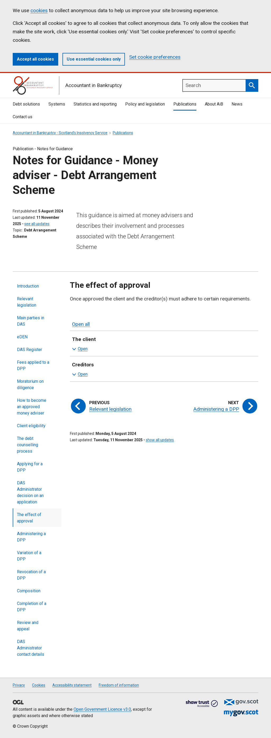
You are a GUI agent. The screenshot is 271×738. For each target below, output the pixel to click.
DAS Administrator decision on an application (30, 492)
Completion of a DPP (31, 606)
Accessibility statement (72, 685)
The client (163, 344)
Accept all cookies (35, 59)
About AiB (214, 104)
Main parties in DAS (30, 321)
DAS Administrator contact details (30, 648)
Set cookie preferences (154, 57)
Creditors (163, 369)
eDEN (22, 336)
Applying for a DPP (30, 467)
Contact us (22, 116)
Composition (28, 590)
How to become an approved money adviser (31, 407)
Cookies (38, 685)
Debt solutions (26, 104)
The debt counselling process (27, 445)
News (237, 104)
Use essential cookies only (94, 59)
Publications (184, 104)
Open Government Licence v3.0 (102, 709)
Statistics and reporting (95, 104)
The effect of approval (29, 517)
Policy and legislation (145, 104)
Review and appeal (27, 625)
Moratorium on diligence (30, 384)
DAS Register (29, 349)
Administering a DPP (31, 537)
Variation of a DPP (29, 556)
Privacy (19, 685)
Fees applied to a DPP (33, 365)
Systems (56, 104)
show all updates (160, 440)
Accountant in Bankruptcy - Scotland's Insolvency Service (60, 133)
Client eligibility (31, 425)
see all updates (36, 224)
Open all (81, 323)
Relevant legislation (26, 302)
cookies (39, 10)
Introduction (28, 286)
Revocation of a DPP (31, 575)
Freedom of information (119, 685)
